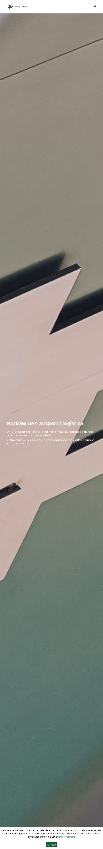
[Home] (17, 6)
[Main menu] (95, 6)
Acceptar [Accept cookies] (51, 844)
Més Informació (67, 836)
